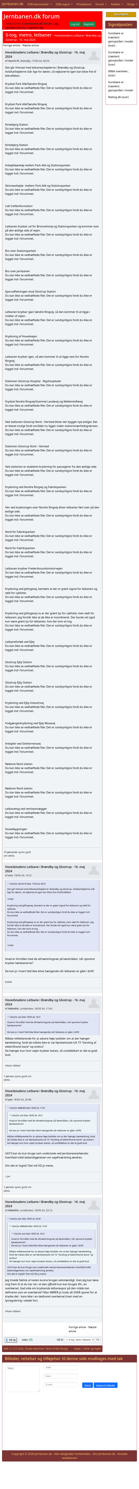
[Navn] (61, 1376)
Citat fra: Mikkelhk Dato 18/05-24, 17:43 (27, 1107)
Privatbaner (84, 4)
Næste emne (31, 45)
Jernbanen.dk (12, 4)
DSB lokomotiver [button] (38, 4)
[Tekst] (22, 1378)
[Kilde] (61, 1367)
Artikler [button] (116, 4)
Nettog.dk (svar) (118, 97)
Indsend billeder (105, 1385)
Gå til (60, 1339)
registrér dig (35, 28)
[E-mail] (61, 1384)
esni (10, 875)
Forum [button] (100, 4)
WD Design (61, 1348)
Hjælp (77, 1348)
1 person (9, 1076)
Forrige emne (11, 45)
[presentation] (108, 1371)
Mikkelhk (13, 1008)
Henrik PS (13, 60)
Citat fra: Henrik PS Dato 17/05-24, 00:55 (28, 883)
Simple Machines (34, 1348)
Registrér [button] (89, 24)
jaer (10, 1099)
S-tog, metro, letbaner (29, 35)
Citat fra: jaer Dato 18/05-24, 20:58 (25, 1218)
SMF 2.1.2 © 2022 (14, 1348)
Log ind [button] (75, 24)
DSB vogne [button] (63, 4)
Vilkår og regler (92, 1348)
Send (87, 1385)
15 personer (11, 852)
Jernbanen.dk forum (32, 16)
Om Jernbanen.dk (104, 1454)
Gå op (12, 1339)
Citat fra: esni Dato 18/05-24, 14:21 (25, 1017)
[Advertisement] (69, 1424)
